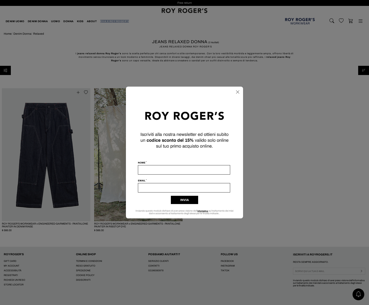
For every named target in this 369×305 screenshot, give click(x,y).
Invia (184, 200)
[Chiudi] (237, 92)
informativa (205, 210)
